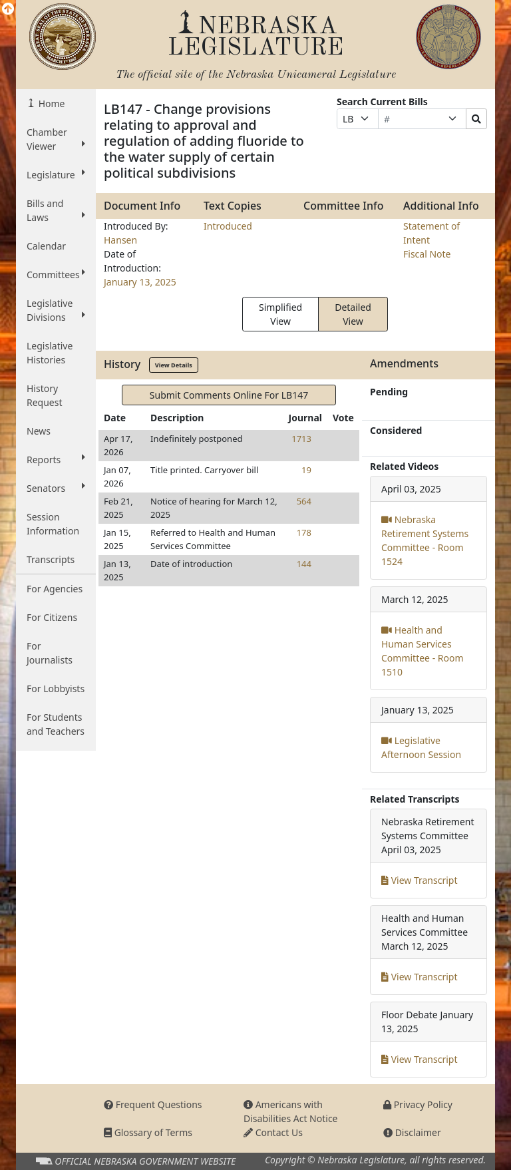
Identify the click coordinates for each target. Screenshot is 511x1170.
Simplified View (280, 314)
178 (304, 532)
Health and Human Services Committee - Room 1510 (422, 651)
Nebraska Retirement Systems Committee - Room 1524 (424, 540)
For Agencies (55, 588)
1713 (301, 439)
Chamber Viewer (56, 139)
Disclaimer (412, 1132)
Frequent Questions (153, 1104)
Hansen (120, 240)
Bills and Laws (56, 210)
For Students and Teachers (56, 724)
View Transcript (419, 880)
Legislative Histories (50, 352)
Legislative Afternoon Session (421, 747)
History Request (45, 395)
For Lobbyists (56, 688)
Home (50, 103)
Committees (56, 274)
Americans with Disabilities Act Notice (291, 1111)
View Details (173, 365)
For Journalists (50, 653)
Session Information (53, 523)
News (39, 431)
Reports (56, 459)
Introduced (228, 226)
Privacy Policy (417, 1104)
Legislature (56, 174)
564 (304, 501)
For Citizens (52, 617)
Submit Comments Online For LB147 (229, 395)
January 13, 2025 (140, 282)
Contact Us (273, 1132)
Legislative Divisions (56, 310)
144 (304, 564)
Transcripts (51, 559)
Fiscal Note (426, 254)
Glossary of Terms (148, 1132)
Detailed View (353, 314)
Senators (56, 487)
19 (306, 470)
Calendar (46, 246)
